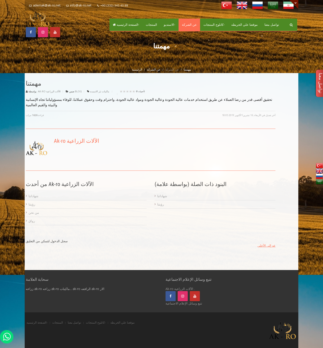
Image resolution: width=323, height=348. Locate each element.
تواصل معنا (271, 24)
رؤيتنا (31, 204)
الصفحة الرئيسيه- (126, 24)
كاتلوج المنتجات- (214, 24)
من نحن (33, 212)
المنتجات (151, 24)
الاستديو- (169, 24)
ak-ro (95, 289)
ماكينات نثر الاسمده (99, 91)
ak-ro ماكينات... (61, 289)
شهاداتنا (33, 196)
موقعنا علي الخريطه (244, 24)
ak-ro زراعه (42, 289)
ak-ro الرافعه (82, 289)
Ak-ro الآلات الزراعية (49, 91)
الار (102, 289)
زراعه (29, 289)
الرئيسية (137, 69)
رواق (31, 221)
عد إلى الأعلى (266, 245)
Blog (78, 91)
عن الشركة (189, 24)
